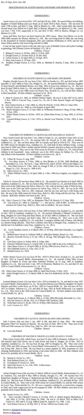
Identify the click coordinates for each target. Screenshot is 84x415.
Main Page (16, 413)
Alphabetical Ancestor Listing (24, 410)
